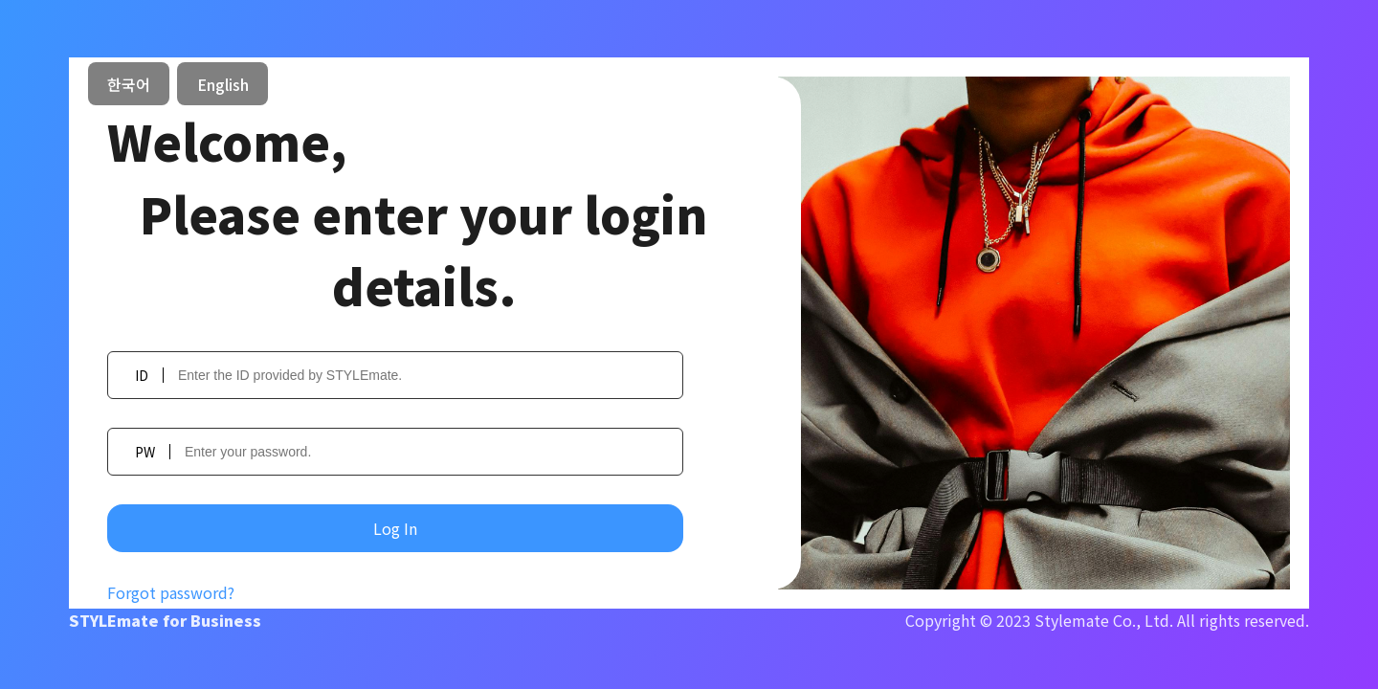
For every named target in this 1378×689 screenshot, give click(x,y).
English (223, 84)
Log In (395, 528)
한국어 (128, 84)
